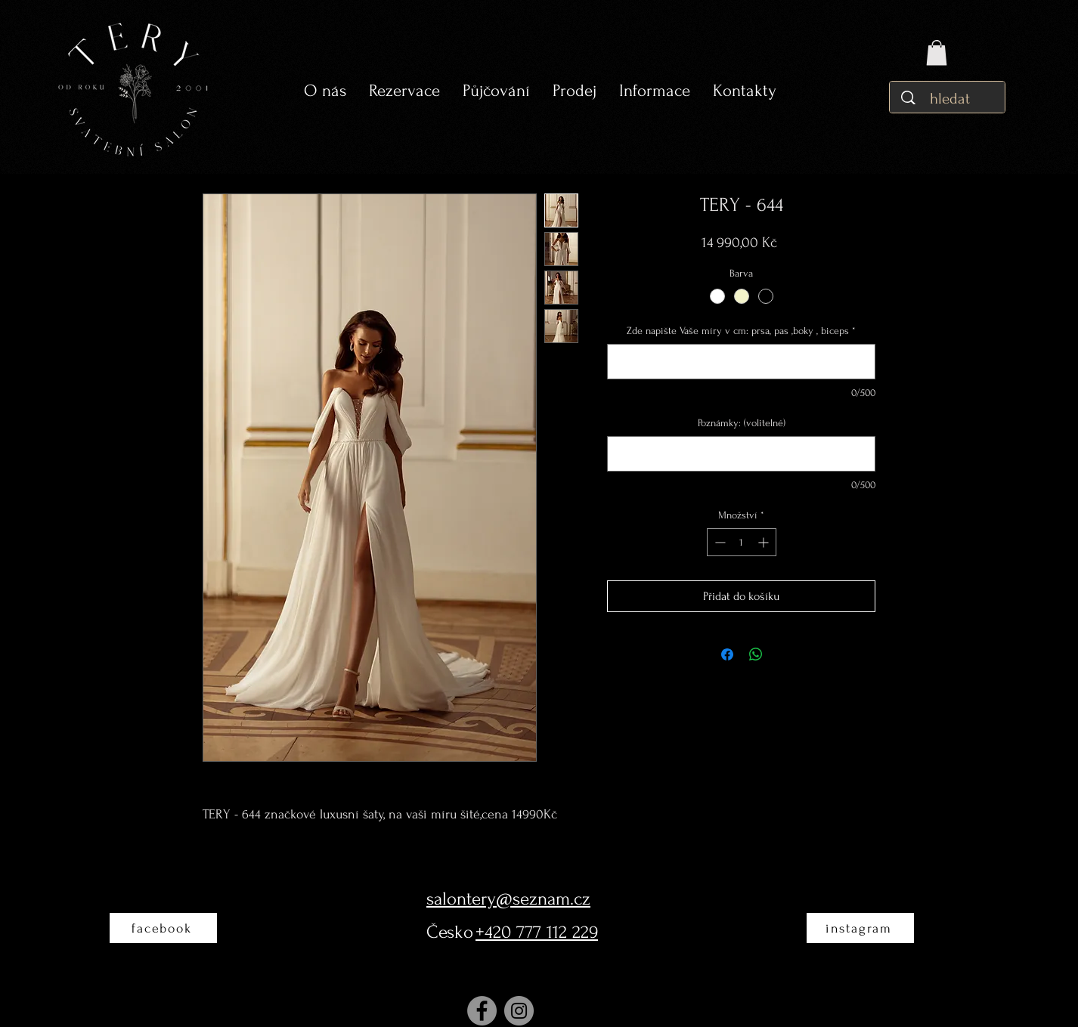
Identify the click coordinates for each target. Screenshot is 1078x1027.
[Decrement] (718, 542)
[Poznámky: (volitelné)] (741, 454)
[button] (496, 91)
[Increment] (764, 542)
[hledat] (951, 99)
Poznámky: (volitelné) (741, 422)
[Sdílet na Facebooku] (727, 654)
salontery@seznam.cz (508, 899)
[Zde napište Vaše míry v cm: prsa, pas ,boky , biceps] (741, 362)
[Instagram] (519, 1010)
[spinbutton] (741, 542)
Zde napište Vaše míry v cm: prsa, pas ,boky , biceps (741, 330)
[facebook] (163, 928)
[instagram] (860, 928)
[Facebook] (482, 1010)
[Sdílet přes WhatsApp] (756, 654)
